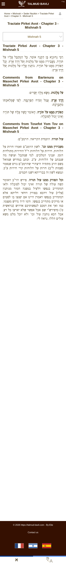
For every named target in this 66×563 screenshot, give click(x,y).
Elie (51, 525)
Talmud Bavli (33, 3)
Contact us (33, 532)
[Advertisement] (34, 232)
